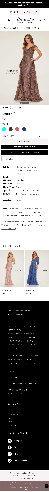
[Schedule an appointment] (24, 12)
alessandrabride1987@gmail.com (24, 385)
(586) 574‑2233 (15, 378)
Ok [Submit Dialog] (46, 487)
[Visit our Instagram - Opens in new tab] (17, 442)
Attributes (8, 159)
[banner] (24, 20)
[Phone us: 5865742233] (8, 20)
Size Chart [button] (43, 136)
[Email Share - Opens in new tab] (20, 108)
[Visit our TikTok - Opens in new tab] (17, 455)
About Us (12, 412)
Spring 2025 (32, 28)
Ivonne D (17, 28)
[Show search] (40, 20)
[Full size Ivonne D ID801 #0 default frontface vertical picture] (24, 68)
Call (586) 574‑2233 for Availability (24, 154)
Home (5, 28)
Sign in (11, 422)
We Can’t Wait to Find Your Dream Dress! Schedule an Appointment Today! (24, 3)
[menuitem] (3, 20)
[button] (3, 20)
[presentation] (12, 269)
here (26, 490)
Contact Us (14, 415)
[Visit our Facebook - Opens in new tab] (17, 448)
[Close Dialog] (2, 487)
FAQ (9, 419)
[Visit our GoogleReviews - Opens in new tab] (17, 462)
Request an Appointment (24, 148)
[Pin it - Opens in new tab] (16, 108)
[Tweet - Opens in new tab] (11, 108)
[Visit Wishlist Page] (45, 20)
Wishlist (12, 426)
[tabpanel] (24, 68)
